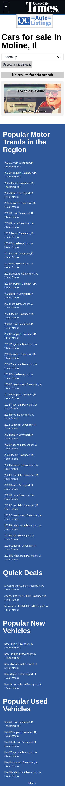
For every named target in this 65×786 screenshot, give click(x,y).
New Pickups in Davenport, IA (20, 656)
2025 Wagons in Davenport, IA (20, 346)
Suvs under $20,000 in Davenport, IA (24, 588)
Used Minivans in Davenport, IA (21, 764)
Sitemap (32, 783)
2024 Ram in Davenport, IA (18, 436)
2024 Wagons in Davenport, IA (20, 406)
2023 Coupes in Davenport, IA (20, 547)
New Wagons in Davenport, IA (20, 676)
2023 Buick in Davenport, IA (19, 537)
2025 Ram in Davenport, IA (18, 295)
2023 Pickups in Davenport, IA (20, 396)
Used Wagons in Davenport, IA (20, 754)
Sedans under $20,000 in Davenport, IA (25, 598)
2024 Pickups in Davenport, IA (20, 336)
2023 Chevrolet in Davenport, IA (21, 507)
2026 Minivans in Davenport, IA (21, 275)
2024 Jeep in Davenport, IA (19, 316)
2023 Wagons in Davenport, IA (20, 447)
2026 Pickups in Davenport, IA (20, 175)
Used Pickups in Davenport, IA (20, 734)
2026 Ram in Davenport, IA (18, 195)
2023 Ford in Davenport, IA (18, 376)
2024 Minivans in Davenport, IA (21, 467)
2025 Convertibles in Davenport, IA (23, 517)
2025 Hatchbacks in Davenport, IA (22, 527)
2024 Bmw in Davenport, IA (19, 416)
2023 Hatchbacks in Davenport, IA (22, 557)
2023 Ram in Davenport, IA (18, 487)
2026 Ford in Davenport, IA (18, 245)
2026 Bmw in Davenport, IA (19, 225)
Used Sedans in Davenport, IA (20, 744)
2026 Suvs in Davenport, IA (18, 165)
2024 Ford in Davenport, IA (18, 306)
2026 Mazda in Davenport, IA (20, 205)
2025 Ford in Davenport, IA (18, 265)
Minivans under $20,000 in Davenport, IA (26, 608)
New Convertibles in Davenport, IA (22, 686)
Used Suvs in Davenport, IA (18, 724)
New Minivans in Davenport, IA (20, 666)
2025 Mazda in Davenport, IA (20, 356)
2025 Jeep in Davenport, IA (19, 235)
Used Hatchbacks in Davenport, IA (22, 774)
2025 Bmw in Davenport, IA (19, 497)
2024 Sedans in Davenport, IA (20, 426)
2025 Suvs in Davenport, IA (18, 215)
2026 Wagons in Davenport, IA (20, 366)
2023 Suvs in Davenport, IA (18, 326)
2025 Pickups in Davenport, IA (20, 285)
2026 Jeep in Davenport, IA (19, 185)
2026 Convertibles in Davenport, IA (23, 386)
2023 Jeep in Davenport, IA (19, 457)
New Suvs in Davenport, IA (18, 646)
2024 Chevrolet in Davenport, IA (21, 477)
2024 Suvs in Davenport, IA (18, 255)
